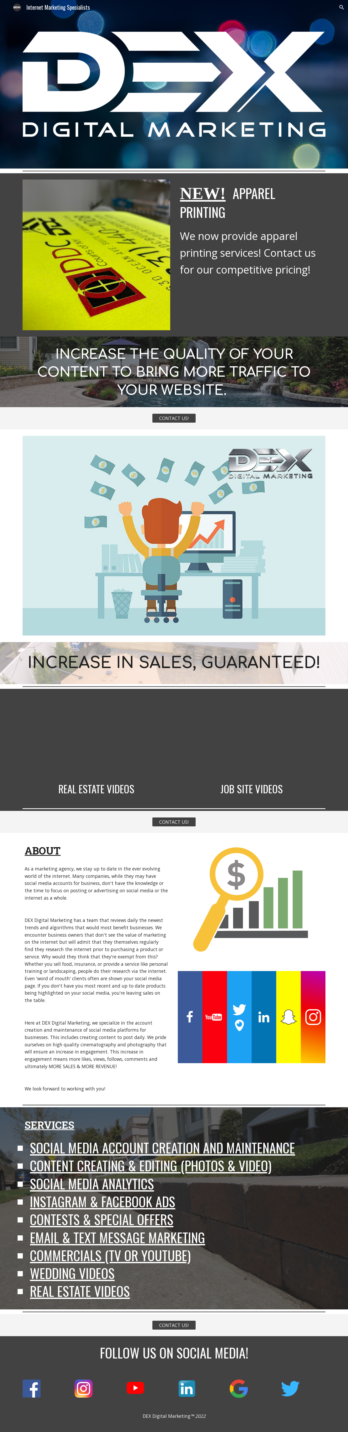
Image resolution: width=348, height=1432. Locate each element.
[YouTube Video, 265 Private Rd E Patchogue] (251, 736)
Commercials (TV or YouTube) (110, 1255)
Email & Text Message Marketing (117, 1237)
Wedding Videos (72, 1273)
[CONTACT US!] (174, 418)
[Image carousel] (96, 255)
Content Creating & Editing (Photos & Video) (150, 1165)
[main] (251, 202)
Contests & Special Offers (101, 1219)
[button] (341, 7)
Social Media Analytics (92, 1183)
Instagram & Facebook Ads (102, 1201)
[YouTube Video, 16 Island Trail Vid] (96, 736)
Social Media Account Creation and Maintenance (162, 1147)
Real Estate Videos (80, 1291)
